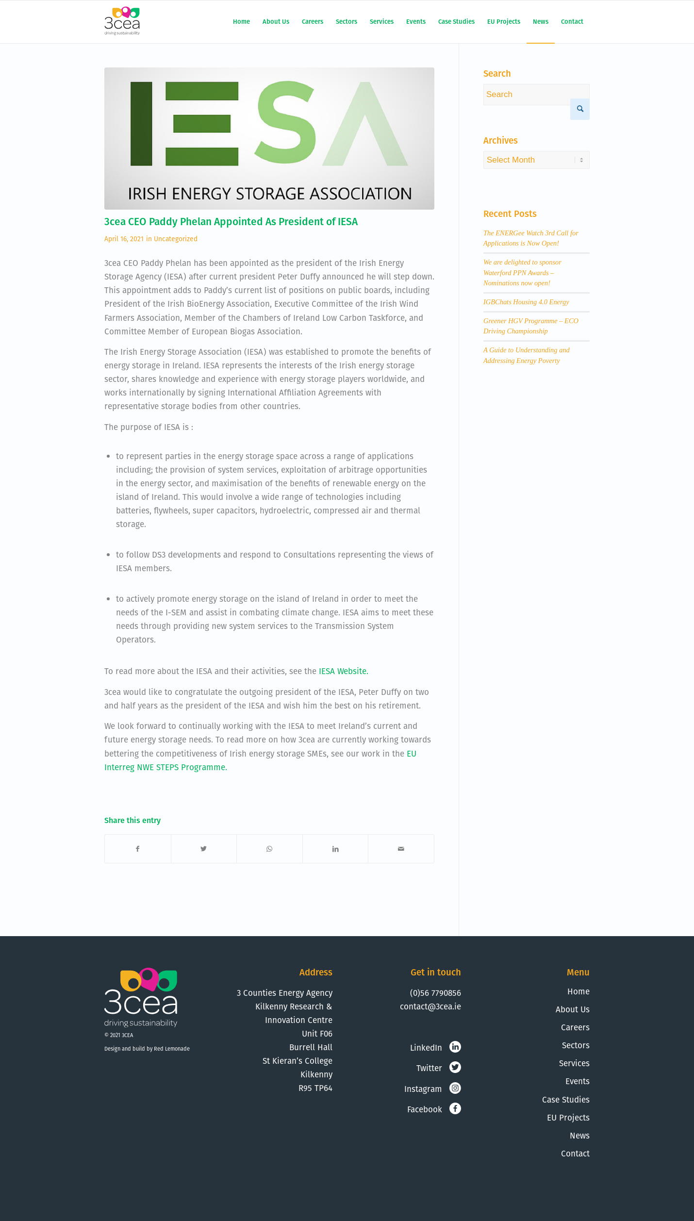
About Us (573, 1009)
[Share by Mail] (401, 849)
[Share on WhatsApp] (269, 849)
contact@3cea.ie (430, 1006)
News (580, 1135)
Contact (575, 1153)
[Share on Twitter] (204, 849)
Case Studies (566, 1100)
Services (574, 1063)
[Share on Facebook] (138, 849)
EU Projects (568, 1117)
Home (578, 991)
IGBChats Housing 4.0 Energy (526, 302)
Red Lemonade (172, 1049)
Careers (575, 1027)
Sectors (576, 1045)
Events (577, 1081)
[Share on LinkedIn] (335, 849)
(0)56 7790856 (435, 993)
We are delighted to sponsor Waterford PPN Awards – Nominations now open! (522, 272)
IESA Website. (343, 671)
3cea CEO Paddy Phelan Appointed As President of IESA (231, 221)
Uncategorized (176, 239)
